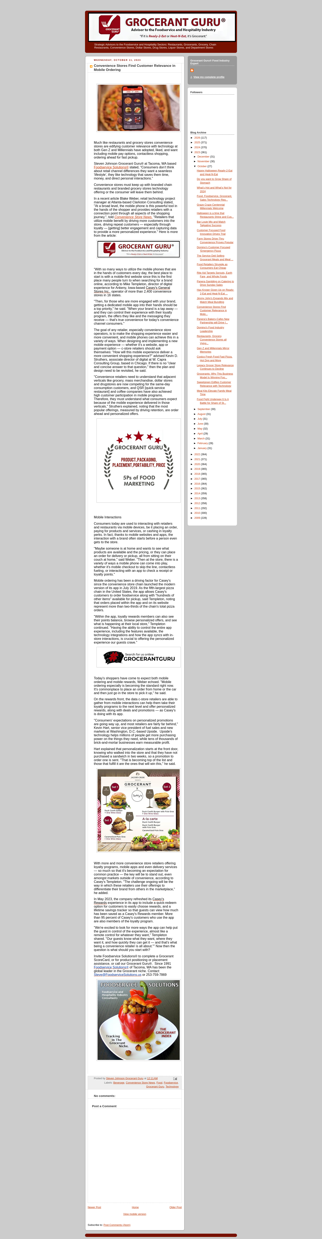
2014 (197, 493)
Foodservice (171, 1082)
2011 (197, 508)
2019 (197, 469)
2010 (197, 513)
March (202, 438)
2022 (197, 454)
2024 (197, 147)
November (204, 161)
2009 (197, 517)
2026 (197, 137)
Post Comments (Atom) (117, 1225)
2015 (197, 488)
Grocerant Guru (155, 1086)
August (202, 414)
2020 (197, 464)
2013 (197, 498)
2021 (197, 459)
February (203, 443)
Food (159, 1082)
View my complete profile (208, 77)
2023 (197, 152)
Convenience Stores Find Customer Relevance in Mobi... (212, 311)
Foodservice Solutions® (111, 167)
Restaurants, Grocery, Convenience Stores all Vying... (212, 340)
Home (135, 1207)
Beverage (118, 1082)
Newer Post (94, 1207)
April (201, 433)
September (204, 409)
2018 (197, 473)
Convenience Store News (134, 217)
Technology (172, 1086)
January (202, 448)
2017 (197, 478)
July (200, 418)
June (201, 423)
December (204, 156)
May (200, 428)
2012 (197, 503)
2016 (197, 483)
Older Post (175, 1207)
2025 (197, 142)
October (202, 166)
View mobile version (134, 1214)
